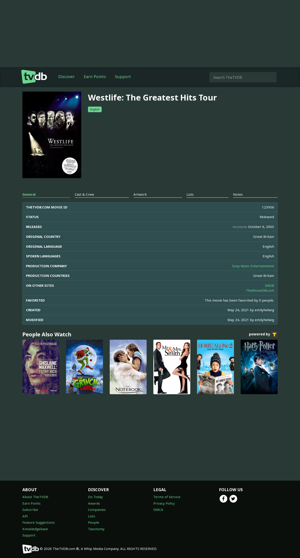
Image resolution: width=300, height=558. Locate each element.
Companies (97, 509)
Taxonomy (96, 529)
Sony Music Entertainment (253, 266)
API (25, 516)
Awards (94, 503)
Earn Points (95, 76)
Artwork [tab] (140, 194)
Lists (91, 516)
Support (123, 76)
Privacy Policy (164, 503)
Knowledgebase (35, 529)
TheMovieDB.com (260, 290)
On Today (95, 497)
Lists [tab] (190, 194)
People (93, 522)
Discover (66, 76)
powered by (263, 334)
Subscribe (30, 509)
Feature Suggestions (38, 522)
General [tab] (28, 194)
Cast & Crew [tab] (84, 194)
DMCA (158, 509)
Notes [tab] (238, 194)
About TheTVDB (35, 497)
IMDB (269, 285)
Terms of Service (166, 497)
